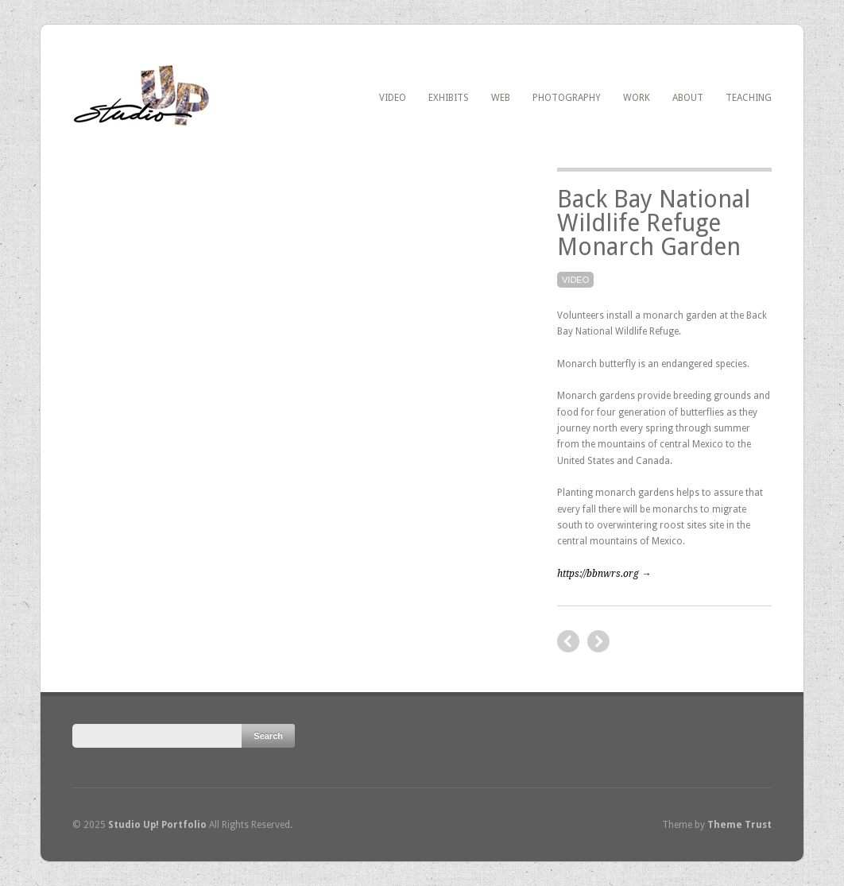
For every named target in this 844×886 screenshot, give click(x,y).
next (568, 641)
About (687, 97)
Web (500, 97)
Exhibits (448, 97)
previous (598, 641)
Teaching (749, 97)
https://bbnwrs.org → (604, 573)
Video (392, 97)
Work (636, 97)
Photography (566, 97)
